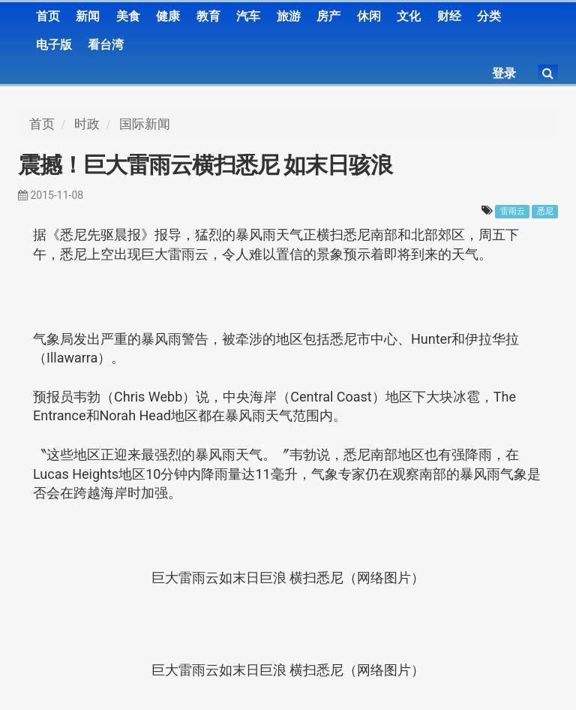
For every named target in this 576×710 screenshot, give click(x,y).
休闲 (369, 16)
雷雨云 (512, 211)
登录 (504, 73)
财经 (449, 16)
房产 (328, 16)
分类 (489, 16)
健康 (168, 16)
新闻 (88, 16)
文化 (409, 16)
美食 (128, 16)
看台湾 (106, 45)
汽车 (248, 16)
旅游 (289, 16)
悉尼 (545, 211)
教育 (208, 16)
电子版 (54, 45)
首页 (48, 16)
